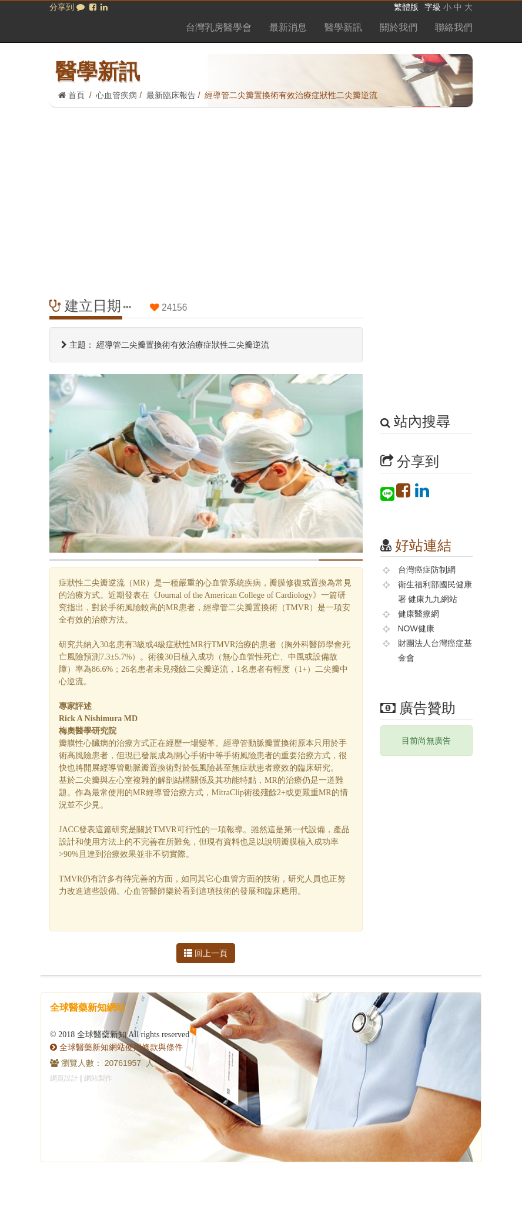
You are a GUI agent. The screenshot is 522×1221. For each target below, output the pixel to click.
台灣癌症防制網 (427, 569)
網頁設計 (64, 1078)
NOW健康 (416, 628)
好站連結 (423, 545)
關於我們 (398, 27)
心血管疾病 (116, 95)
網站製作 (98, 1078)
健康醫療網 (418, 613)
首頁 (71, 95)
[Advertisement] (261, 195)
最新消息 (288, 27)
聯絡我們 (454, 27)
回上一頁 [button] (205, 953)
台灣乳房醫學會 (219, 27)
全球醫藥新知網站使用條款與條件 (116, 1047)
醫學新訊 (343, 27)
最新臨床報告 (171, 95)
